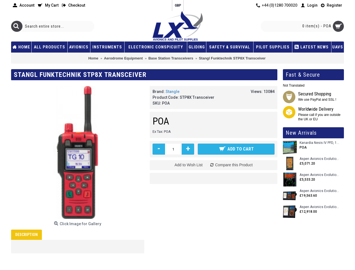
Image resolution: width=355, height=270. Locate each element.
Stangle (172, 91)
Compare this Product (233, 165)
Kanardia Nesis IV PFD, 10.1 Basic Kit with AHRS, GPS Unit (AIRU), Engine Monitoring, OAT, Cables (320, 143)
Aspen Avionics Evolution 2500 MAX (320, 191)
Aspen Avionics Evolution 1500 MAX (320, 207)
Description (26, 234)
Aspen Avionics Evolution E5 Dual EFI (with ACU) (320, 175)
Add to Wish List (188, 165)
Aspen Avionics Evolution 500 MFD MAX (320, 159)
